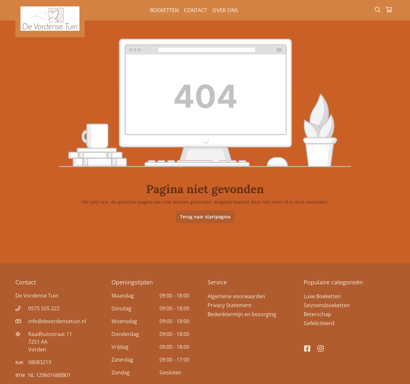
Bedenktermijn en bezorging (242, 314)
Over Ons (225, 10)
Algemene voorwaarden (236, 296)
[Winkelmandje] (389, 10)
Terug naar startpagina (205, 217)
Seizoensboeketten (327, 305)
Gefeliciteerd (319, 323)
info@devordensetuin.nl (57, 321)
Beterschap (317, 314)
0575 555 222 (44, 308)
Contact (195, 10)
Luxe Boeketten (322, 296)
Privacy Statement (229, 305)
